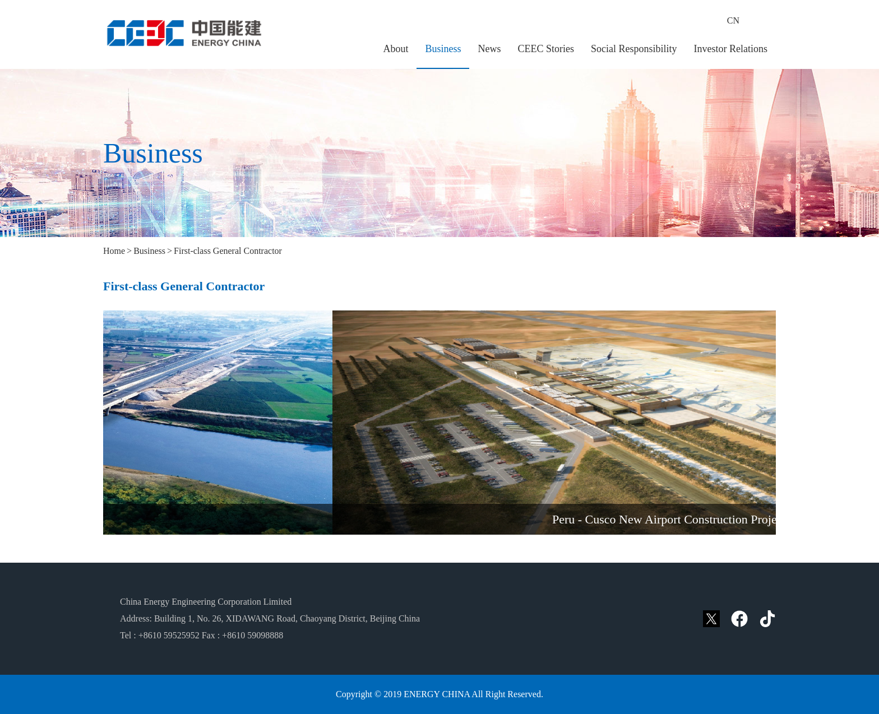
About (395, 48)
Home (114, 251)
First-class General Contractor (228, 251)
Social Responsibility (634, 48)
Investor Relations (730, 48)
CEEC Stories (545, 48)
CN (733, 20)
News (489, 48)
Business (443, 48)
